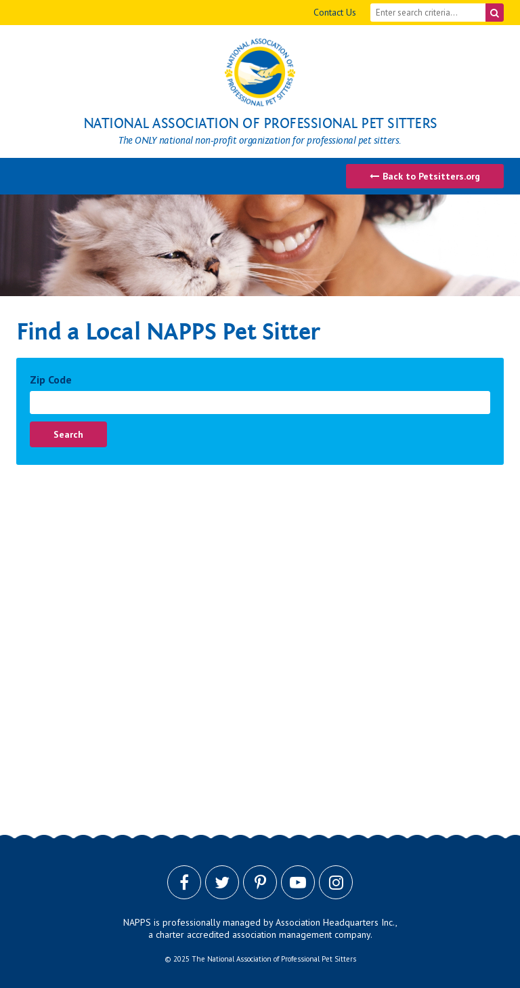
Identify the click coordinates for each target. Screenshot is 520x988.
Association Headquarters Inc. (335, 922)
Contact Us (334, 12)
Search (68, 434)
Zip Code (51, 379)
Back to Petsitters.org (425, 176)
